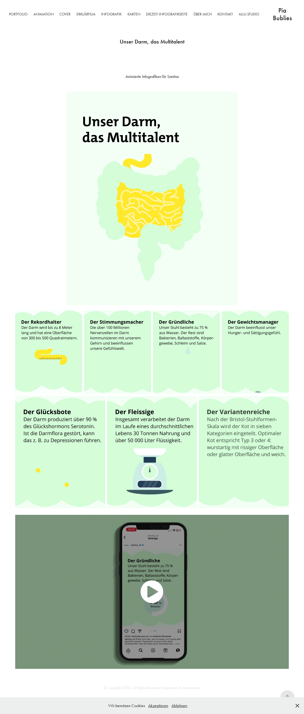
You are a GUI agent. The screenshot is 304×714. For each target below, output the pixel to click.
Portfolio (18, 14)
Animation (43, 14)
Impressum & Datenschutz (181, 687)
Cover (65, 14)
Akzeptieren (158, 705)
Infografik (111, 14)
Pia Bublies (282, 14)
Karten (134, 14)
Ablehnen (179, 705)
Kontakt (225, 14)
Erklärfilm (85, 14)
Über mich (203, 14)
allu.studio (249, 14)
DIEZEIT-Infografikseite (167, 14)
